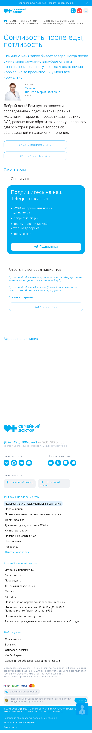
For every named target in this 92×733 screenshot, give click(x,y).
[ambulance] (79, 10)
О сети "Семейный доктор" (21, 563)
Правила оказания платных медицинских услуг (33, 514)
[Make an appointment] (82, 709)
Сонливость (21, 179)
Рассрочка (11, 546)
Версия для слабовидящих (22, 692)
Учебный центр (14, 655)
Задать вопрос (46, 307)
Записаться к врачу (35, 156)
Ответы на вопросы (17, 552)
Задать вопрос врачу (35, 145)
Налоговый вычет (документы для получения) (33, 503)
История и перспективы (19, 569)
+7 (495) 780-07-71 (21, 442)
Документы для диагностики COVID (26, 525)
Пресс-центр (13, 580)
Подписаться (46, 246)
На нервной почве (50, 483)
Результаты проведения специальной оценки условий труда (42, 621)
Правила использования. (60, 3)
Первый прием (14, 509)
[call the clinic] (73, 10)
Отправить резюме (17, 650)
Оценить (81, 700)
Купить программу (16, 530)
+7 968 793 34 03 (51, 442)
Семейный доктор (20, 482)
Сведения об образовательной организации (32, 660)
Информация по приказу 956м (20, 722)
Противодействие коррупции (23, 616)
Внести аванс (13, 541)
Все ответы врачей (21, 297)
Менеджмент (13, 575)
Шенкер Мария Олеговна (42, 92)
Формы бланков (14, 519)
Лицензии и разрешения (20, 586)
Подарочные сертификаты (21, 535)
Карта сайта (10, 727)
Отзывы (9, 591)
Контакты (10, 596)
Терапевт (31, 88)
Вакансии (10, 644)
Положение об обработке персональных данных (35, 602)
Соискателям (13, 639)
